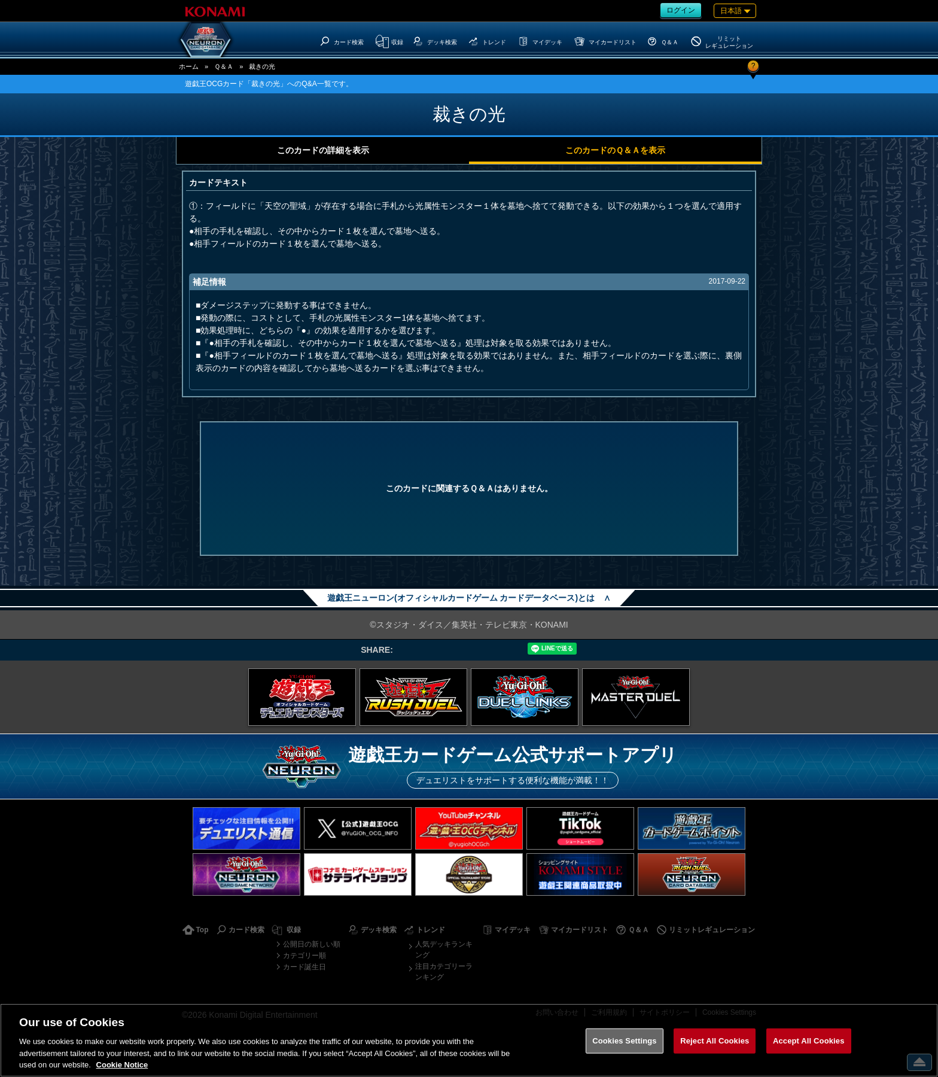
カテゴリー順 (304, 955)
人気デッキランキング (444, 949)
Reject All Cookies (714, 1040)
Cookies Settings (624, 1040)
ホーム (189, 66)
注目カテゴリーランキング (444, 971)
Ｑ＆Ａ (223, 66)
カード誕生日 (304, 967)
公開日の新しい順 (311, 944)
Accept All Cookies (809, 1040)
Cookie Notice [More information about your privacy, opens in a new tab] (122, 1064)
